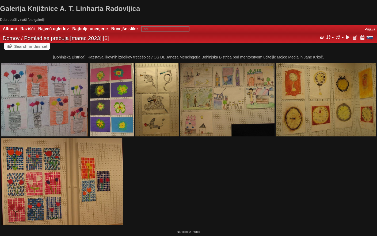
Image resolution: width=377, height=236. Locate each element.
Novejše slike (124, 28)
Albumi (10, 28)
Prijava (370, 29)
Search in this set (30, 46)
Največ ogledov (53, 28)
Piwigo (196, 231)
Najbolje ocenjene (90, 28)
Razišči (27, 28)
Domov (11, 38)
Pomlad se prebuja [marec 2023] (62, 38)
